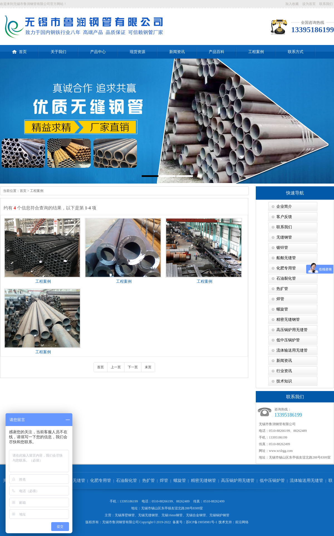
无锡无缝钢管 (148, 515)
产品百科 (216, 52)
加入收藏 (292, 4)
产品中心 (98, 52)
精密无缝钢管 (288, 319)
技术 (221, 522)
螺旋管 (282, 309)
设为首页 (309, 4)
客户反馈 (284, 217)
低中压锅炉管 (288, 340)
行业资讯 (284, 371)
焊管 (280, 299)
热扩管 (282, 289)
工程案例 (256, 52)
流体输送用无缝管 (292, 350)
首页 (19, 49)
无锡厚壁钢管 (125, 515)
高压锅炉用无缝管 (292, 330)
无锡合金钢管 (196, 515)
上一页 (116, 367)
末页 (148, 367)
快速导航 (295, 193)
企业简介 (284, 206)
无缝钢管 (284, 237)
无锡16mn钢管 (171, 515)
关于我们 (58, 52)
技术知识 (284, 381)
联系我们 (326, 4)
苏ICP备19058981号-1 (201, 522)
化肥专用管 (286, 268)
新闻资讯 (177, 52)
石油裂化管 (286, 278)
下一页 (133, 367)
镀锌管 (282, 248)
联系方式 (295, 52)
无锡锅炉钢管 (219, 515)
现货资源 (137, 52)
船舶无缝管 (286, 258)
